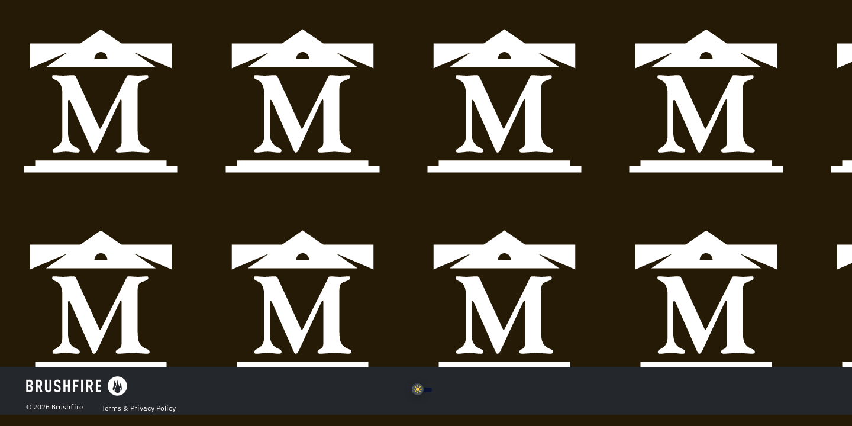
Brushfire (67, 407)
